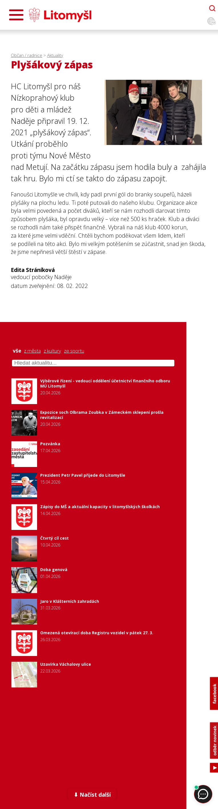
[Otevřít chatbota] (212, 8)
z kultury (52, 351)
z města (32, 351)
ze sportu (74, 351)
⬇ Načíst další (92, 794)
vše (17, 351)
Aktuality (55, 55)
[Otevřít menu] (16, 14)
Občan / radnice (26, 55)
